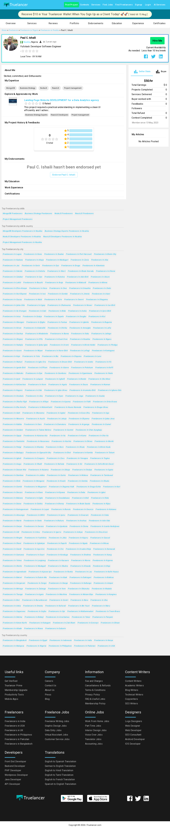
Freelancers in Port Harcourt (78, 254)
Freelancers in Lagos (12, 254)
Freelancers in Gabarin (55, 628)
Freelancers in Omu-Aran (96, 532)
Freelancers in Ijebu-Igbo (36, 345)
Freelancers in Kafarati (55, 606)
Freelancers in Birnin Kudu (98, 447)
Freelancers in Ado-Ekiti (77, 277)
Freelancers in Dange (58, 583)
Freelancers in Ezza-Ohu (78, 413)
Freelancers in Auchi (35, 418)
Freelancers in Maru (100, 606)
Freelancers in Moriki (104, 441)
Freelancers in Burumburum (34, 600)
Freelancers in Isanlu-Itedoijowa (105, 526)
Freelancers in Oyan (54, 396)
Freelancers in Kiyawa (54, 492)
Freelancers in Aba (100, 260)
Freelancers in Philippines (60, 646)
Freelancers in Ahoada (80, 566)
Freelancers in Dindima (80, 555)
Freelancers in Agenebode (14, 572)
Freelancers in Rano (33, 492)
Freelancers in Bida (57, 311)
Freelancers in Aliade (12, 628)
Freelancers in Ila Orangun (14, 311)
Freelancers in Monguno (33, 481)
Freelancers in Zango (37, 583)
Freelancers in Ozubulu (13, 396)
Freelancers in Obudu (99, 481)
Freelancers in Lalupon (32, 379)
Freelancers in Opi (56, 611)
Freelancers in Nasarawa (38, 441)
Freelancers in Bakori (12, 577)
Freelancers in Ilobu (79, 333)
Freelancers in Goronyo (88, 623)
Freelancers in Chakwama (59, 305)
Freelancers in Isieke (83, 362)
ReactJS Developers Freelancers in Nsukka (62, 236)
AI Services (159, 5)
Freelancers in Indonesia (60, 640)
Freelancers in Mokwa (77, 475)
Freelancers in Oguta (104, 470)
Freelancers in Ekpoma (79, 418)
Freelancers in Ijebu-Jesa (103, 418)
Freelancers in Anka (11, 606)
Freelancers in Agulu (57, 384)
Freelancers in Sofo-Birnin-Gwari (99, 464)
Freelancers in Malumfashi (40, 407)
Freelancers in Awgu (12, 464)
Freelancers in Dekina (12, 617)
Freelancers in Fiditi (81, 402)
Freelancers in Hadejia (12, 345)
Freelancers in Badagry (13, 452)
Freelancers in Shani (12, 543)
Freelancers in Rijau (101, 503)
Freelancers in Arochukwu (57, 617)
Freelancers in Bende (76, 379)
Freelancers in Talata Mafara (38, 430)
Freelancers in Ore (55, 549)
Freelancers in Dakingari (80, 577)
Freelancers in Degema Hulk (61, 487)
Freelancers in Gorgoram (14, 583)
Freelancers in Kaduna (12, 260)
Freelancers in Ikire (53, 299)
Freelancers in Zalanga (35, 589)
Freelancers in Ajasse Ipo (40, 572)
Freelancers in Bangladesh (14, 640)
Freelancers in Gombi (12, 487)
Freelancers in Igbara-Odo (109, 390)
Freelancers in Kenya (103, 640)
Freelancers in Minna (98, 282)
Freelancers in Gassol (100, 538)
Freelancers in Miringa (12, 589)
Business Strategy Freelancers (38, 213)
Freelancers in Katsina (54, 277)
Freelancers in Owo (58, 288)
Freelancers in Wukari (12, 362)
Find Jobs (108, 4)
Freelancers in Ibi (74, 464)
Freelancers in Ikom (36, 384)
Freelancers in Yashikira (35, 538)
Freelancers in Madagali (34, 566)
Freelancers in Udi (11, 532)
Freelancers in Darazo (12, 492)
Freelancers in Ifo (103, 362)
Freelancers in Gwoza (33, 526)
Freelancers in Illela (99, 498)
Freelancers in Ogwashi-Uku (38, 452)
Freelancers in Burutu (61, 509)
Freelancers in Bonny (54, 503)
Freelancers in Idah (11, 413)
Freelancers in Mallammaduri (80, 611)
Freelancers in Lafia (101, 328)
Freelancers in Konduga (57, 555)
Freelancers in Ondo (101, 288)
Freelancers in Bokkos (103, 577)
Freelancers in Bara (79, 600)
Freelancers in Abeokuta (93, 265)
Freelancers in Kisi (97, 316)
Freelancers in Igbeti (12, 458)
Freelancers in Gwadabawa (57, 498)
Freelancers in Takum (104, 452)
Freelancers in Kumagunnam (15, 509)
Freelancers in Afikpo (38, 402)
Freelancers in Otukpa (82, 470)
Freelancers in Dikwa (83, 441)
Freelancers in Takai (81, 617)
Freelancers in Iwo (37, 294)
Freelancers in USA (106, 646)
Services (96, 4)
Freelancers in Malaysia (13, 646)
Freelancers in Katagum (40, 623)
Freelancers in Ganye (12, 526)
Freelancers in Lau (83, 572)
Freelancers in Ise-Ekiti (105, 305)
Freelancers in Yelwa (12, 560)
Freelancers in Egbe (33, 498)
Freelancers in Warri (56, 271)
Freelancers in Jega (74, 396)
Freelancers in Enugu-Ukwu (95, 407)
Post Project (71, 4)
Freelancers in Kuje (11, 356)
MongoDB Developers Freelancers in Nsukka (22, 231)
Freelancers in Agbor (56, 413)
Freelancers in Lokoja (56, 418)
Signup (138, 5)
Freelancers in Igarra (52, 532)
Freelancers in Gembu (77, 481)
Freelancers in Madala (101, 589)
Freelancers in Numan (100, 384)
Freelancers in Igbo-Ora (35, 362)
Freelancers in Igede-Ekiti (14, 367)
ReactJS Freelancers (84, 213)
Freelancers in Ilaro (32, 424)
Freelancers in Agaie (34, 594)
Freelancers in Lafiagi (79, 350)
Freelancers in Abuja (34, 260)
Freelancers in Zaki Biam (64, 623)
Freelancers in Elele (11, 481)
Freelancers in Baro (54, 447)
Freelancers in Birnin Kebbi (83, 345)
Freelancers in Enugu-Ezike (88, 487)
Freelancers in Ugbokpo (34, 543)
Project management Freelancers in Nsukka (22, 242)
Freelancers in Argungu (79, 424)
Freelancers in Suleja (32, 316)
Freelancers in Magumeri (35, 487)
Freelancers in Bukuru (53, 520)
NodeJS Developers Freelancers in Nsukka (21, 236)
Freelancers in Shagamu (96, 299)
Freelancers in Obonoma (33, 413)
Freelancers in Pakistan (84, 646)
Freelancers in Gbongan (13, 322)
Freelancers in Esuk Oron (56, 339)
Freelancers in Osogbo (76, 316)
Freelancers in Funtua (57, 322)
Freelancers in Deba (76, 492)
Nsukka (26, 42)
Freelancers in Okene (105, 271)
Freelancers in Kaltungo (80, 583)
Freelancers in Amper (103, 583)
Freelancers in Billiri (35, 515)
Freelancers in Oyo (51, 265)
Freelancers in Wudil (32, 464)
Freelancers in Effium (37, 367)
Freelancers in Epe (34, 373)
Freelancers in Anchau (76, 520)
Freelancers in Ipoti (11, 379)
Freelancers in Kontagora (103, 350)
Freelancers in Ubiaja (60, 470)
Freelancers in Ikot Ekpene (14, 294)
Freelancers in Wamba (33, 447)
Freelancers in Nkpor (33, 350)
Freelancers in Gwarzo (83, 509)
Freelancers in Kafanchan (14, 384)
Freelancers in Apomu (60, 402)
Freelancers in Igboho (79, 322)
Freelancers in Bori (11, 600)
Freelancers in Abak (58, 577)
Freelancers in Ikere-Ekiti (56, 350)
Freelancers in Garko (56, 475)
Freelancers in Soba (99, 515)
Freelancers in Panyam (102, 617)
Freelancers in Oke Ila (98, 435)
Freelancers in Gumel (101, 424)
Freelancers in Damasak (104, 549)
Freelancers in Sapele (53, 316)
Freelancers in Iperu (56, 515)
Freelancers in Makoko (13, 373)
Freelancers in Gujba (37, 611)
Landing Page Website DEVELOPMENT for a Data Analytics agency (61, 100)
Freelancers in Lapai (39, 509)
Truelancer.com (94, 825)
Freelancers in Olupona (71, 356)
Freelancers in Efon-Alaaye (14, 288)
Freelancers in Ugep (36, 305)
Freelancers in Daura (78, 384)
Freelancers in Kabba (12, 424)
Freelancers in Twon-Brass (107, 611)
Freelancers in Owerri (74, 299)
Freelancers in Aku (34, 396)
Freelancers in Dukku (33, 503)
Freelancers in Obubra (57, 566)
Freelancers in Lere (92, 356)
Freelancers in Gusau (12, 299)
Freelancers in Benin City (105, 254)
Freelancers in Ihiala (103, 373)
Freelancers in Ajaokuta (56, 526)
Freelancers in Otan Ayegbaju (88, 430)
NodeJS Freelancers (63, 213)
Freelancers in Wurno (80, 560)
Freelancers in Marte (12, 520)
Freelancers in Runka (63, 572)
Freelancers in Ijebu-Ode (13, 305)
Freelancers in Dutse (12, 503)
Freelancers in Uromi (59, 345)
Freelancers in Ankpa (73, 532)
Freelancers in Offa (33, 339)
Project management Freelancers (17, 219)
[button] (10, 23)
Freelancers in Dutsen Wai (14, 470)
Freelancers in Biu (50, 356)
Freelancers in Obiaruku (78, 589)
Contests (84, 4)
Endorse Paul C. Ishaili (63, 174)
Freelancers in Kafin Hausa (106, 572)
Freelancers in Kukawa (106, 509)
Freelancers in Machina (56, 594)
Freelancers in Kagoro (12, 390)
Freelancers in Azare (12, 350)
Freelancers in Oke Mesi (99, 379)
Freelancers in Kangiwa (106, 594)
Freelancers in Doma (79, 526)
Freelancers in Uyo (34, 277)
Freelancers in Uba (99, 600)
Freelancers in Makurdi (76, 282)
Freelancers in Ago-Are (34, 549)
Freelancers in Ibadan (54, 254)
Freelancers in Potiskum (81, 367)
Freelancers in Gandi (12, 549)
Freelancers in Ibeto (32, 520)
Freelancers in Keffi (104, 367)
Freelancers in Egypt (38, 640)
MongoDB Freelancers (12, 213)
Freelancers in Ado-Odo (99, 520)
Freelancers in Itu (57, 435)
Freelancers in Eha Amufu (14, 407)
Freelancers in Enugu (71, 265)
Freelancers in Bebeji (34, 617)
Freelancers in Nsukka (80, 339)
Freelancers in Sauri (35, 555)
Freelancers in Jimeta (79, 294)
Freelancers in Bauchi (33, 282)
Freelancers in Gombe (57, 294)
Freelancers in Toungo (12, 594)
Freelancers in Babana (12, 498)
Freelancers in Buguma (101, 322)
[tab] (142, 71)
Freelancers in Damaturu (55, 424)
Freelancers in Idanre (59, 367)
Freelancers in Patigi (12, 447)
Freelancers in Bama (59, 333)
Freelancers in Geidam (12, 430)
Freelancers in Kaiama (38, 470)
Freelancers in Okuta (75, 447)
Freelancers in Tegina (99, 458)
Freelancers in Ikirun (12, 328)
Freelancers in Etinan (110, 623)
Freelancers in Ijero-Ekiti (99, 311)
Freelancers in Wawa (33, 628)
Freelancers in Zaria (79, 260)
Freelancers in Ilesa (38, 288)
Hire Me (157, 40)
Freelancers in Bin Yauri (78, 606)
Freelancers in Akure (100, 277)
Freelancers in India (82, 640)
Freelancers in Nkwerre (13, 418)
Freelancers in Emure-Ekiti (60, 362)
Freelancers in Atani (100, 294)
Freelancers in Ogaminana (80, 373)
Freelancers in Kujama (102, 560)
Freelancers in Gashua (12, 333)
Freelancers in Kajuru (78, 538)
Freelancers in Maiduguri (57, 260)
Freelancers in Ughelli (55, 379)
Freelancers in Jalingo (101, 333)
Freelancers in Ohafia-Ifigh (14, 402)
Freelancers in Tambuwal (101, 475)
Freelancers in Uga (100, 413)
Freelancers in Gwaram (78, 515)
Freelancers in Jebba (35, 475)
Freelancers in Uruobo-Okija (78, 549)
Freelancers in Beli (80, 498)
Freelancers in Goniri (59, 600)
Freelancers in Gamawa (13, 555)
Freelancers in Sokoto (12, 271)
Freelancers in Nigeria (36, 646)
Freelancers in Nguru (102, 339)
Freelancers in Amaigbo (80, 328)
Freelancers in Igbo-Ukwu (56, 390)
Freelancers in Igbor (96, 492)
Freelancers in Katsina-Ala (35, 435)
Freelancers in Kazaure (58, 560)
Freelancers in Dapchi (56, 543)
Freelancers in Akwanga (13, 515)
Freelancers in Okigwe (12, 339)
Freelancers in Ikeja (53, 282)
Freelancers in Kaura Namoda (68, 407)
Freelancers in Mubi (32, 299)
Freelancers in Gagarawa (14, 611)
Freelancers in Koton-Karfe (14, 623)
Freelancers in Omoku (32, 606)
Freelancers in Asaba (95, 396)
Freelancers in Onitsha (34, 271)
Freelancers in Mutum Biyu (80, 594)
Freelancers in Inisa (11, 316)
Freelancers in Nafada (54, 464)
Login (148, 5)
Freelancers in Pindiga (107, 345)
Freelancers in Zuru (55, 458)
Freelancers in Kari (111, 487)
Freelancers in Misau (99, 543)
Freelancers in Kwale (56, 481)
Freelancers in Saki (37, 311)
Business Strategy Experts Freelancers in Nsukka (66, 231)
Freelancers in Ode (33, 390)
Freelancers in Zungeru (34, 458)
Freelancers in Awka (77, 311)
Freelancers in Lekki (11, 282)
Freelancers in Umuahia (79, 288)
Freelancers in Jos (11, 265)
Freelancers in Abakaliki (34, 328)
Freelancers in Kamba (82, 452)
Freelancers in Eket (62, 452)
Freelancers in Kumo (77, 435)
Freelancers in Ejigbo (36, 322)
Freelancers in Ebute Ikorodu (80, 271)
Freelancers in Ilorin (30, 265)
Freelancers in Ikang (102, 555)
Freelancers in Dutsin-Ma (35, 577)
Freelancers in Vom (56, 589)
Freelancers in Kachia (61, 441)
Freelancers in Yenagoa (77, 458)
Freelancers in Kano (32, 254)
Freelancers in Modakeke (37, 333)
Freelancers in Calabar (12, 277)
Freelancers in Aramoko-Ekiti (82, 390)
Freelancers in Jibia (57, 538)
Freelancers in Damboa (13, 475)
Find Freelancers (124, 4)
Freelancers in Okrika (57, 328)
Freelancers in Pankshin (13, 441)
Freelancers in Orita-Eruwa (104, 402)
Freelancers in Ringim (12, 538)
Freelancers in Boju (101, 566)
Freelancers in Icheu (30, 532)
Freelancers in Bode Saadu (78, 503)
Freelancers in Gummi (63, 430)
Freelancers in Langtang (34, 560)
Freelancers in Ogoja (12, 435)
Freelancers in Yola (31, 356)
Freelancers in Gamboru (55, 373)
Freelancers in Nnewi (82, 305)
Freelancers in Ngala (78, 543)
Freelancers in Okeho (12, 566)
